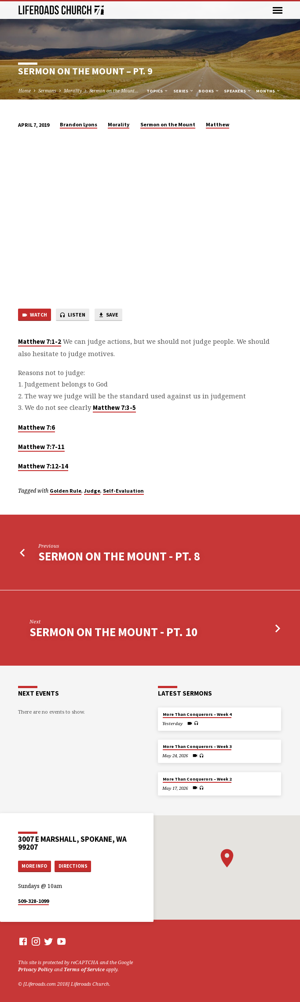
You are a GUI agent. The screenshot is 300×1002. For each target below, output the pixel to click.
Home (24, 91)
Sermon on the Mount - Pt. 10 (113, 632)
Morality (73, 91)
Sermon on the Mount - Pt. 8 (119, 556)
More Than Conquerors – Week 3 (197, 746)
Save (108, 315)
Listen (72, 315)
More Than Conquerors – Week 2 (197, 779)
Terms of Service (84, 969)
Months (268, 91)
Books (209, 91)
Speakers (238, 91)
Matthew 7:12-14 (43, 466)
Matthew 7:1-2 (39, 342)
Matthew (217, 124)
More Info (34, 866)
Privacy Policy (35, 969)
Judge (92, 490)
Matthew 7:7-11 (41, 447)
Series (183, 91)
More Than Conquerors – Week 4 (197, 714)
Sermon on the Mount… (114, 91)
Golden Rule (65, 490)
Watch (34, 315)
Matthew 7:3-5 (114, 408)
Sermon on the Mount (167, 124)
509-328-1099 (33, 901)
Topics (157, 91)
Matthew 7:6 (36, 427)
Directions (73, 866)
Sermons (47, 91)
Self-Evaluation (123, 490)
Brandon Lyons (78, 124)
